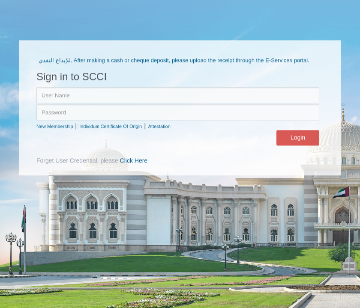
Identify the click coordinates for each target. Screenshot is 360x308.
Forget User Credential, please (91, 160)
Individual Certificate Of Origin (110, 126)
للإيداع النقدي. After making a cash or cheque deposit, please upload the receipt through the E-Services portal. (174, 60)
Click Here (134, 160)
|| (76, 125)
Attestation (159, 126)
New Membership (54, 126)
